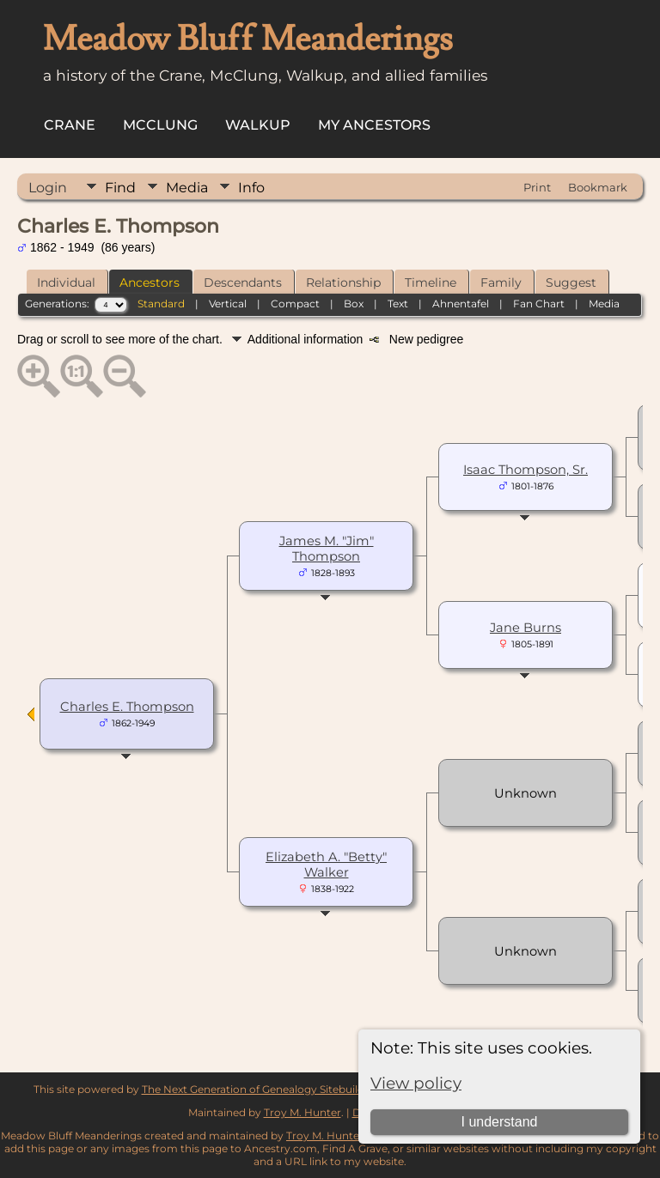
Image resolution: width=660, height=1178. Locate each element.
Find (120, 187)
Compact (295, 303)
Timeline (430, 282)
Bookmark (597, 187)
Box (354, 303)
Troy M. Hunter (302, 1112)
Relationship (343, 282)
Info (251, 187)
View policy (415, 1083)
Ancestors (149, 282)
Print (537, 187)
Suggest (571, 282)
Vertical (228, 303)
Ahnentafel (460, 303)
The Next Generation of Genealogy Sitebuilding (261, 1089)
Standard (161, 303)
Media (187, 187)
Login (47, 187)
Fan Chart (539, 303)
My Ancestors (374, 125)
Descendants (243, 282)
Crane (69, 125)
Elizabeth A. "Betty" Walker (326, 864)
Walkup (257, 125)
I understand (499, 1121)
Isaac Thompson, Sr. (525, 469)
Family (501, 282)
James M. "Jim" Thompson (326, 548)
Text (398, 303)
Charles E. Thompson (127, 706)
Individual (66, 282)
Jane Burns (525, 627)
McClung (160, 125)
